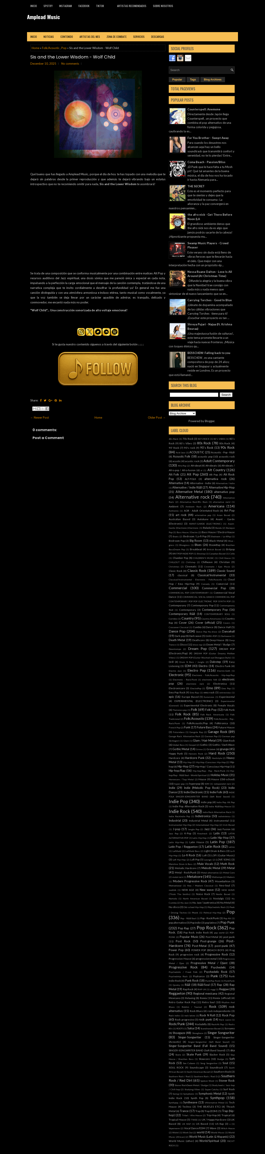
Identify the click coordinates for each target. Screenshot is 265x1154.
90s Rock (228, 447)
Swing (176, 1093)
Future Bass (204, 727)
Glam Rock (229, 740)
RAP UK (202, 989)
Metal (231, 868)
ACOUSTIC (196, 452)
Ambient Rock (193, 506)
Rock (212, 1006)
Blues (198, 545)
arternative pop (203, 515)
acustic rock (192, 461)
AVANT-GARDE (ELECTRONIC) (205, 523)
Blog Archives (212, 79)
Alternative (176, 483)
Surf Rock (229, 1089)
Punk (214, 976)
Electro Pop (196, 670)
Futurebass (179, 732)
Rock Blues (196, 1010)
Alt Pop (193, 474)
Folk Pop (211, 709)
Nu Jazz (185, 902)
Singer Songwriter (221, 1033)
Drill (171, 661)
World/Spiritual (209, 1141)
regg (212, 989)
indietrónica (224, 816)
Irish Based (229, 825)
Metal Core (229, 872)
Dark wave (195, 635)
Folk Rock (183, 714)
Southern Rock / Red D (205, 1076)
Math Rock (227, 864)
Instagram (65, 6)
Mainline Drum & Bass (180, 864)
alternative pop (224, 492)
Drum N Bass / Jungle (191, 662)
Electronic (176, 675)
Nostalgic (218, 898)
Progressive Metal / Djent (209, 963)
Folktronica (221, 723)
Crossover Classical (179, 627)
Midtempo (217, 877)
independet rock (222, 783)
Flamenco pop (180, 710)
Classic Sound (226, 570)
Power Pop (176, 950)
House (202, 779)
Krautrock (202, 833)
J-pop (176, 829)
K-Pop (187, 833)
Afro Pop (182, 465)
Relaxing (190, 997)
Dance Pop (177, 631)
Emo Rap (194, 692)
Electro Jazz (175, 670)
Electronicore (177, 688)
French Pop (174, 727)
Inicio (33, 6)
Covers (226, 623)
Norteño (173, 898)
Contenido (66, 36)
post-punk (221, 946)
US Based (202, 1123)
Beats (176, 536)
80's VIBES (219, 439)
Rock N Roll (207, 1015)
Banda (218, 528)
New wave (207, 889)
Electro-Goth (223, 670)
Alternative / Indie (225, 483)
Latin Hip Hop (199, 838)
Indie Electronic (193, 792)
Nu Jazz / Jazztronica (204, 902)
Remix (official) (222, 997)
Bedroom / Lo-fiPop (221, 536)
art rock (181, 515)
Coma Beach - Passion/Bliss (206, 162)
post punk (229, 936)
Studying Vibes (192, 1089)
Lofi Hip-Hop (179, 859)
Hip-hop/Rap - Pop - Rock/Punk (209, 770)
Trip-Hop (212, 1115)
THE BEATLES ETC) (209, 1106)
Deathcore (198, 640)
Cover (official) (205, 622)
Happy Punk (176, 753)
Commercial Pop (214, 588)
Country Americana (211, 618)
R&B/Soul (204, 984)
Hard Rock (217, 753)
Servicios (139, 36)
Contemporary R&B (182, 614)
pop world (219, 932)
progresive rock (189, 954)
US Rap (219, 1123)
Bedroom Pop (177, 540)
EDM (188, 666)
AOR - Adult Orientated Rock (201, 510)
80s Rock (204, 443)
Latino (232, 847)
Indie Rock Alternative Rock (217, 812)
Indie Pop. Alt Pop (225, 802)
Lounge (208, 859)
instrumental (221, 820)
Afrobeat (196, 465)
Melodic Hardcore (186, 868)
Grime (199, 749)
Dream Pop (197, 649)
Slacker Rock (217, 1054)
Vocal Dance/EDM (194, 1128)
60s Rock (173, 439)
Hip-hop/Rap (177, 770)
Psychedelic (218, 967)
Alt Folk (174, 474)
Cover (183, 622)
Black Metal (216, 540)
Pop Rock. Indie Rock (196, 932)
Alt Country (216, 470)
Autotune (203, 519)
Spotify (48, 6)
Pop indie (195, 922)
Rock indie (174, 1015)
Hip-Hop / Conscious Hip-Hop (212, 766)
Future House (226, 727)
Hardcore (174, 757)
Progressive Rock (216, 954)
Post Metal (212, 936)
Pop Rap (183, 928)
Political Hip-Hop (212, 912)
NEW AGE (188, 889)
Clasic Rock (175, 570)
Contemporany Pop (202, 605)
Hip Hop (187, 762)
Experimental (227, 696)
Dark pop (180, 635)
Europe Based (190, 696)
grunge (224, 749)
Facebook (83, 6)
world (200, 1132)
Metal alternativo (210, 872)
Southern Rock (222, 1071)
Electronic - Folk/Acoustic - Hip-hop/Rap (213, 675)
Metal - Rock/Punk (185, 872)
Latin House (196, 842)
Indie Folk (216, 792)
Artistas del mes (90, 36)
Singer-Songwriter (189, 1037)
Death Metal (177, 640)
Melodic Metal (210, 868)
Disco (183, 644)
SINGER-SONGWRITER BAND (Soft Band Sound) (197, 1050)
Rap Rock (188, 989)
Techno (186, 1106)
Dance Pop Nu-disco (206, 631)
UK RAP (186, 1124)
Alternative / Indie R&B (187, 487)
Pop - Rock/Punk (209, 918)
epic (171, 696)
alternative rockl (221, 502)
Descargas (157, 36)
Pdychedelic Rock (217, 907)
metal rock (177, 877)
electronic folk (209, 679)
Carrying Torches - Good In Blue (209, 300)
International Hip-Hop (207, 825)
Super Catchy (212, 1089)
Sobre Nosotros (163, 6)
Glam (186, 740)
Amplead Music (43, 17)
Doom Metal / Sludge (218, 644)
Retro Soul (208, 1002)
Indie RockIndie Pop (179, 816)
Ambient (173, 506)
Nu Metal (225, 902)
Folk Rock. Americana (212, 714)
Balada (207, 527)
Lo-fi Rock (188, 855)
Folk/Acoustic (50, 48)
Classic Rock (197, 570)
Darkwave (226, 636)
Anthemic (174, 510)
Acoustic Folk (182, 456)
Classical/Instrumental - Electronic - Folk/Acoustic (195, 579)
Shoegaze (179, 1033)
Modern (231, 877)
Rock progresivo (184, 1019)
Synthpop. (174, 1102)
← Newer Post (39, 417)
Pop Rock (206, 927)
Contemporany (177, 605)
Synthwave (190, 1102)
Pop (64, 48)
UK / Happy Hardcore (214, 1119)
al (201, 470)
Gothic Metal (180, 749)
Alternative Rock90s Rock (194, 502)
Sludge (220, 1059)
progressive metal (206, 958)
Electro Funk (223, 665)
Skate (178, 1054)
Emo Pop (226, 688)
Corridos (173, 618)
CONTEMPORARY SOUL (217, 614)
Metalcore (194, 877)
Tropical (226, 1115)
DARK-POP (211, 636)
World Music (217, 1132)
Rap (219, 984)
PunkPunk (229, 980)
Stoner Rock (227, 1080)
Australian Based (179, 519)
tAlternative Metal (214, 1102)
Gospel (192, 745)
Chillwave (207, 561)
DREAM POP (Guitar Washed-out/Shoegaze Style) (205, 657)
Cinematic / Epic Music (217, 566)
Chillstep (190, 562)
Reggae (224, 989)
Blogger (209, 421)
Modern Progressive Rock (190, 881)
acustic (176, 461)
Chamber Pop (180, 557)
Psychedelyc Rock (178, 976)
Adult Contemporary (219, 461)
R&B (187, 984)
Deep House (217, 640)
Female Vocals (226, 705)
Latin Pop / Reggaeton (183, 846)
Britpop (230, 549)
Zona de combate (117, 36)
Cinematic (191, 566)
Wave (213, 1128)
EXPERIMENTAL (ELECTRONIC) (193, 700)
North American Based (195, 898)
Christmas (174, 566)
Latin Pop (217, 842)
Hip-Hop (183, 766)
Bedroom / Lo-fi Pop (195, 536)
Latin (217, 833)
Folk (194, 709)
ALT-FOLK (190, 478)
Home (35, 48)
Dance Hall (224, 627)
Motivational (175, 885)
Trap (197, 1110)
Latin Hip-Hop (220, 837)
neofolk (172, 890)
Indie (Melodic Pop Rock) (201, 787)
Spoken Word (207, 1080)
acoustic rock (227, 456)
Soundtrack (216, 1067)
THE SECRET (196, 186)
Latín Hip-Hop (176, 842)
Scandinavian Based (211, 1028)
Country (188, 618)
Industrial (175, 820)
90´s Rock (206, 447)
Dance (209, 627)
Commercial (178, 588)
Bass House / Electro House (218, 532)
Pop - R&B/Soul (188, 918)
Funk (187, 727)
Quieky (176, 985)
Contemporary (187, 609)
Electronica (220, 683)
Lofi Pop (195, 859)
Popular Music (189, 937)
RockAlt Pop (217, 1024)
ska (232, 1050)
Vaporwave (174, 1128)
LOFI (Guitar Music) (223, 855)
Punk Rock (192, 980)
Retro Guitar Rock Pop (182, 1002)
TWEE (194, 1119)
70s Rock (188, 438)
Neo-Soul (224, 885)
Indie (172, 787)
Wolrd (175, 1132)
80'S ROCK (203, 439)
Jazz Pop (173, 833)
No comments (70, 63)
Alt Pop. (213, 474)
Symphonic (188, 1093)
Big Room (196, 540)
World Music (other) (181, 1140)
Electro (203, 666)
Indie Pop (178, 801)
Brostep (201, 553)
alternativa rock (215, 479)
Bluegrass (184, 545)
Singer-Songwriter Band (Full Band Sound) (198, 1046)
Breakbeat (196, 549)
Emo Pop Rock (177, 692)
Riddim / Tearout (192, 1007)
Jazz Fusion (224, 829)
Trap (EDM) (211, 1110)
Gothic (204, 744)
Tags (193, 79)
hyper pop (179, 783)
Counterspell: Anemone (203, 109)
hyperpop (194, 783)
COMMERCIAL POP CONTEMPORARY (189, 592)
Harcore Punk (196, 753)
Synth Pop (197, 1097)
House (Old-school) (223, 779)
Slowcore (204, 1058)
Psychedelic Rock (215, 972)
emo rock (208, 692)
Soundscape (197, 1067)
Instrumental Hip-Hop (180, 825)
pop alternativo (177, 922)
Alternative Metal (189, 492)
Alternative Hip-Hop (222, 487)
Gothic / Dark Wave (223, 744)
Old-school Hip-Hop (194, 907)
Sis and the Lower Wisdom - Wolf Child (72, 57)
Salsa (190, 1028)
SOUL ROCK (176, 1067)
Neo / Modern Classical (200, 885)
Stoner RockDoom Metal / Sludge (191, 1085)
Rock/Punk (177, 1024)
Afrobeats (211, 465)
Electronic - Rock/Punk (185, 679)
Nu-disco (174, 906)
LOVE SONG (223, 859)
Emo (209, 688)
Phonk (195, 912)
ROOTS (179, 1028)
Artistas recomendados (131, 6)
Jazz (207, 829)
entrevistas (225, 692)
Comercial (222, 583)
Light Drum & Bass (215, 850)
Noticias (49, 36)
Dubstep (215, 662)
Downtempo (175, 649)
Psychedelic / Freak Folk (183, 972)
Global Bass (178, 745)
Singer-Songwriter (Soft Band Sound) (209, 1042)
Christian (224, 561)
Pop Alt (227, 918)
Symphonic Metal (210, 1093)
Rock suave (225, 1019)
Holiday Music (220, 775)
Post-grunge (208, 941)
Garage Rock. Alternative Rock (184, 736)
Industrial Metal (198, 820)
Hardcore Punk (195, 758)
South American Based (198, 1071)
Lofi (204, 855)
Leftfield (176, 851)
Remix (203, 997)
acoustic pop (205, 456)
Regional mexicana (205, 993)
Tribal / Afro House (192, 1115)
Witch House (228, 1128)
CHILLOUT (174, 562)
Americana (216, 506)
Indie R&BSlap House (220, 806)
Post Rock (183, 941)
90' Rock (174, 447)
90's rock (189, 447)
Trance (184, 1111)
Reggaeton (177, 993)
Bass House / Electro (187, 532)
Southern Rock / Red (179, 1076)
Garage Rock (217, 732)
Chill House (225, 558)
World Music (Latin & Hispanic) (209, 1136)
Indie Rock (179, 811)
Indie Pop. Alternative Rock (188, 806)
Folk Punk (229, 709)
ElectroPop (195, 688)
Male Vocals (205, 864)
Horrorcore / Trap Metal (181, 779)
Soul (225, 1063)
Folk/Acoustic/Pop (197, 723)
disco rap (197, 644)
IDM (207, 783)
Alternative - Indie (200, 483)
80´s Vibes (185, 443)
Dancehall (228, 631)
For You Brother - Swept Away (208, 138)
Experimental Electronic (198, 705)
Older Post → (156, 417)
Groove (211, 749)
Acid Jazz (180, 452)
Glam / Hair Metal (204, 740)
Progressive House (180, 958)
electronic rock (195, 683)
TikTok (100, 6)
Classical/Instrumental (212, 575)
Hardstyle (217, 758)
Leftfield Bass (192, 851)
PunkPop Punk (212, 980)
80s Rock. (225, 443)
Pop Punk (227, 922)
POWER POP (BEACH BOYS (207, 950)
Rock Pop (228, 1015)
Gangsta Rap (196, 732)
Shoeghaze (197, 1033)
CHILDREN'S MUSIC (203, 558)
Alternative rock (192, 497)
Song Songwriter (209, 1063)
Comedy (205, 584)
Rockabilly (201, 1024)
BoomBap (214, 544)
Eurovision (209, 697)
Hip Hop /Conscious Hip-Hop (211, 762)
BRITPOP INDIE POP (182, 553)
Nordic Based (223, 894)
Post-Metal (199, 946)
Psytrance (199, 976)
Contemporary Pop (215, 609)
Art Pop (229, 510)
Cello (232, 553)
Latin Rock (213, 846)
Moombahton (223, 881)
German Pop (211, 736)
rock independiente (219, 1010)
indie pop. (206, 802)
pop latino (210, 922)
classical (182, 575)
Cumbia (197, 627)
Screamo (230, 1028)
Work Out (188, 1132)
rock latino (189, 1015)
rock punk (205, 1019)
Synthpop (217, 1098)
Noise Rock (203, 893)
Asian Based (223, 515)
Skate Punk (194, 1054)
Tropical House (178, 1119)
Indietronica (203, 816)
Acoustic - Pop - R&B (223, 452)
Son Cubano (189, 1063)
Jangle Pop (193, 829)
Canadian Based (217, 553)
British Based (214, 549)
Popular (177, 79)
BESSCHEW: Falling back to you (208, 353)
